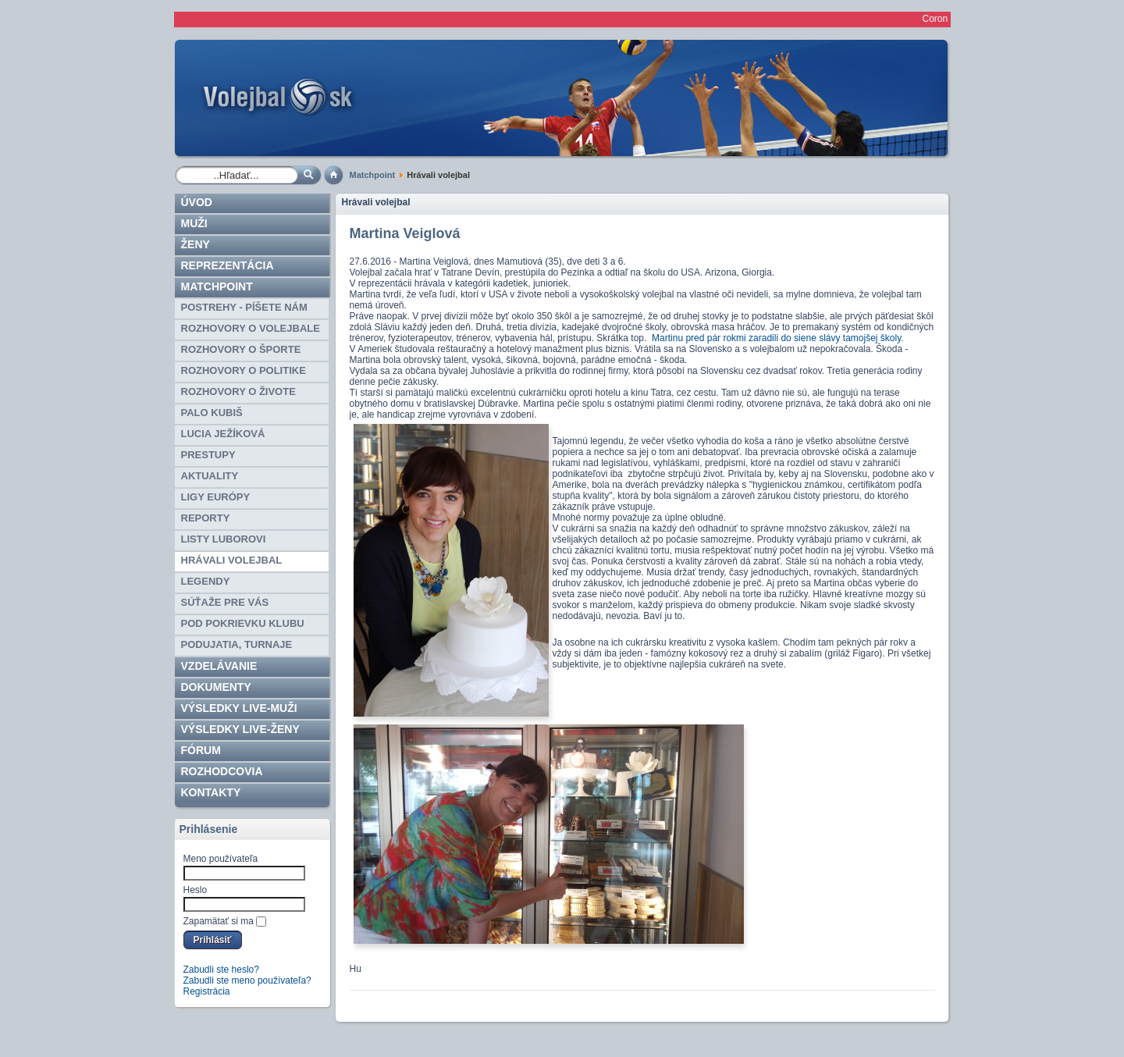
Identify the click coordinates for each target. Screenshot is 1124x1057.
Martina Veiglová (405, 233)
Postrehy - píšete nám (244, 307)
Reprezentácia (227, 265)
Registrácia (206, 991)
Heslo (195, 889)
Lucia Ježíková (223, 434)
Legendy (205, 581)
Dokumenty (216, 687)
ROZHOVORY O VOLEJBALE (250, 328)
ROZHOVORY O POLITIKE (243, 370)
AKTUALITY (210, 476)
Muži (194, 223)
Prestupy (208, 455)
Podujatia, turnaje (237, 644)
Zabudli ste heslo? (221, 969)
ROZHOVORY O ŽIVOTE (238, 391)
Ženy (195, 244)
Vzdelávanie (219, 666)
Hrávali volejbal (232, 560)
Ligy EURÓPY (216, 497)
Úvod (196, 202)
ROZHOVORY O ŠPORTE (241, 349)
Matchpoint (373, 175)
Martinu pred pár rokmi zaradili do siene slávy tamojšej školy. (778, 338)
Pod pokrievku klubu (242, 623)
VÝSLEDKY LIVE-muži (239, 708)
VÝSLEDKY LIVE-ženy (240, 729)
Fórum (201, 750)
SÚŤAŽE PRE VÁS (225, 602)
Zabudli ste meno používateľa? (247, 980)
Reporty (205, 518)
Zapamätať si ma (218, 921)
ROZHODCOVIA (222, 771)
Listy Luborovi (223, 539)
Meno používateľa (220, 858)
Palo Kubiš (212, 412)
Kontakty (211, 792)
